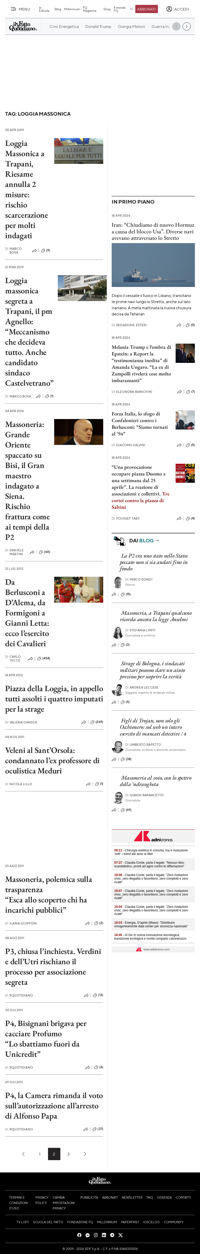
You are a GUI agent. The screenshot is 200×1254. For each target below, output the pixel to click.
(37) (97, 1129)
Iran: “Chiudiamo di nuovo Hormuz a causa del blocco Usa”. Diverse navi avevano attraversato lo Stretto (153, 231)
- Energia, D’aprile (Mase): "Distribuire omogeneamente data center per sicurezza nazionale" (151, 924)
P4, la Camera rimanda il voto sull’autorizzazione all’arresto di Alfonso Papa (54, 1105)
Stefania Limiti (140, 630)
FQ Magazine (90, 9)
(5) (190, 445)
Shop (107, 9)
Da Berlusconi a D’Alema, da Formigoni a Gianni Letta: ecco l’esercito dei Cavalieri (27, 612)
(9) (45, 250)
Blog (58, 9)
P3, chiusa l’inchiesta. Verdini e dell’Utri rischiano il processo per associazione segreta (53, 966)
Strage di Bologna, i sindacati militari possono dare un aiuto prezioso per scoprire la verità (152, 670)
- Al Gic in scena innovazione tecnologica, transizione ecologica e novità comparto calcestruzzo (150, 936)
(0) (190, 325)
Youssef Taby (126, 518)
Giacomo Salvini (129, 445)
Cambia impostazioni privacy (63, 1202)
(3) (125, 645)
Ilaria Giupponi (21, 923)
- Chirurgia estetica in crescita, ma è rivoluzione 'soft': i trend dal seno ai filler (151, 852)
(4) (190, 518)
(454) (43, 658)
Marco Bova (13, 250)
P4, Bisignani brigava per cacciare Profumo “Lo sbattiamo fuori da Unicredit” (46, 1038)
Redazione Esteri (129, 325)
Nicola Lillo (18, 784)
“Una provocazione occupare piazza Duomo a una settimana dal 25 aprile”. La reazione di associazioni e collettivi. (139, 480)
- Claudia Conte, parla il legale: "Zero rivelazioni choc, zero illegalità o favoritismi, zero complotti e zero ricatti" (151, 878)
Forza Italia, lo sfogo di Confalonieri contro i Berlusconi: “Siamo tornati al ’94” (140, 423)
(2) (98, 923)
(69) (126, 810)
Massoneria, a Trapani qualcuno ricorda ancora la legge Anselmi (156, 616)
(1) (49, 396)
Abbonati (146, 9)
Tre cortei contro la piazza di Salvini (140, 500)
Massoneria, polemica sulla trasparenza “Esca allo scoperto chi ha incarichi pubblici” (48, 894)
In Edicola (44, 9)
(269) (96, 722)
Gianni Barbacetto (144, 795)
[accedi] (177, 9)
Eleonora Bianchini (132, 392)
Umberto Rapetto (143, 745)
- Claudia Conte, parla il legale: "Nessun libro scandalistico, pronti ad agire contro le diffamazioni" (149, 864)
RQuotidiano (19, 995)
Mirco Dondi (139, 579)
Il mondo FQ (124, 9)
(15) (126, 594)
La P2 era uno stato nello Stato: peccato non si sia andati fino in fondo (154, 562)
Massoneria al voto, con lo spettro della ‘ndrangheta (156, 781)
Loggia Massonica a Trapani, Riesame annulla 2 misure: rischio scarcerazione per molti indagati (26, 189)
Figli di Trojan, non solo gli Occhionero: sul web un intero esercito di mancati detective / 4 (153, 727)
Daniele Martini (14, 552)
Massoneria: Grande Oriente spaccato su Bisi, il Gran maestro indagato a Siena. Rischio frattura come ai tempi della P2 (27, 480)
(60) (44, 552)
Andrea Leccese (141, 687)
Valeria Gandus (21, 722)
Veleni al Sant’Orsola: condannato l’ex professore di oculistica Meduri (52, 760)
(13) (98, 995)
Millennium (72, 9)
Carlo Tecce (13, 658)
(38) (126, 759)
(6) (98, 1067)
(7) (190, 392)
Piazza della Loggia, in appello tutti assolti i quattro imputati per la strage (54, 698)
